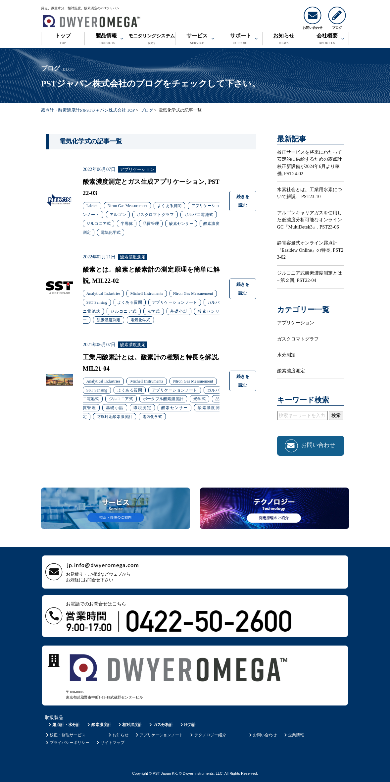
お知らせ (284, 39)
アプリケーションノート (158, 735)
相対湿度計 (129, 724)
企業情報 (293, 735)
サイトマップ (110, 742)
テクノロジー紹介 (207, 735)
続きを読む (242, 201)
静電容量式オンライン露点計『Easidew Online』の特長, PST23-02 (310, 250)
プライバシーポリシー (67, 742)
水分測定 (286, 354)
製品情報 (106, 39)
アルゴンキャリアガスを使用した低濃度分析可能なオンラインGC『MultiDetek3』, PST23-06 (309, 220)
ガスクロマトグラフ (298, 338)
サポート (241, 39)
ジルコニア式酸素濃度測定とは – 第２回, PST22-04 (309, 276)
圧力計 (187, 724)
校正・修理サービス (65, 735)
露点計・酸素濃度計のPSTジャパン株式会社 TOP (88, 110)
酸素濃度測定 (291, 370)
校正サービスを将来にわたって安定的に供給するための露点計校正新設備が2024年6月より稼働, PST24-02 (309, 162)
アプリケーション (295, 322)
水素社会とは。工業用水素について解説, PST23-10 (309, 193)
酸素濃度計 (98, 724)
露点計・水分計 (63, 724)
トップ (62, 39)
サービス (197, 39)
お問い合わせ (262, 735)
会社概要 (327, 39)
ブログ (146, 110)
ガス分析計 (160, 724)
